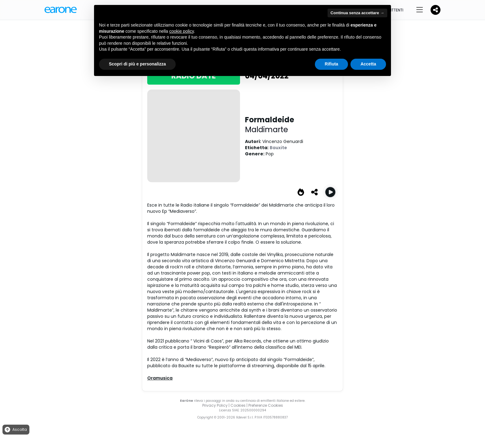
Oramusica (160, 378)
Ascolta (15, 429)
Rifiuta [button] (331, 63)
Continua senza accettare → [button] (357, 13)
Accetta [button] (368, 63)
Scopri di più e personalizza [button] (137, 63)
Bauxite (278, 148)
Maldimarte (266, 129)
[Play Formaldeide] (330, 192)
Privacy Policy (215, 405)
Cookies (238, 405)
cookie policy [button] (181, 31)
